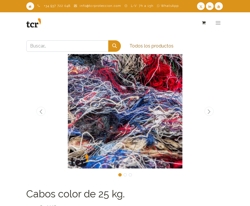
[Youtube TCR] (219, 6)
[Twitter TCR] (201, 6)
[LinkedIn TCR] (210, 6)
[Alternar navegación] (218, 23)
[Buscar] (114, 46)
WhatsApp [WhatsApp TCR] (168, 6)
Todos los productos (151, 46)
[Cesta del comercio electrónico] (204, 23)
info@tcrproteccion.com (100, 6)
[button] (41, 111)
